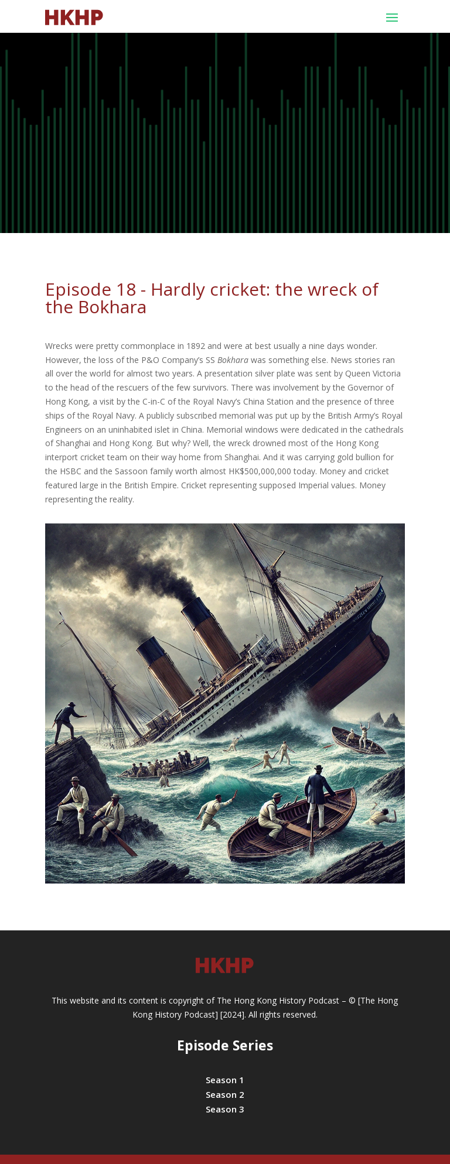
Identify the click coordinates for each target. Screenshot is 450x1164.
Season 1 (225, 1080)
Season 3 (225, 1109)
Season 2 (225, 1094)
